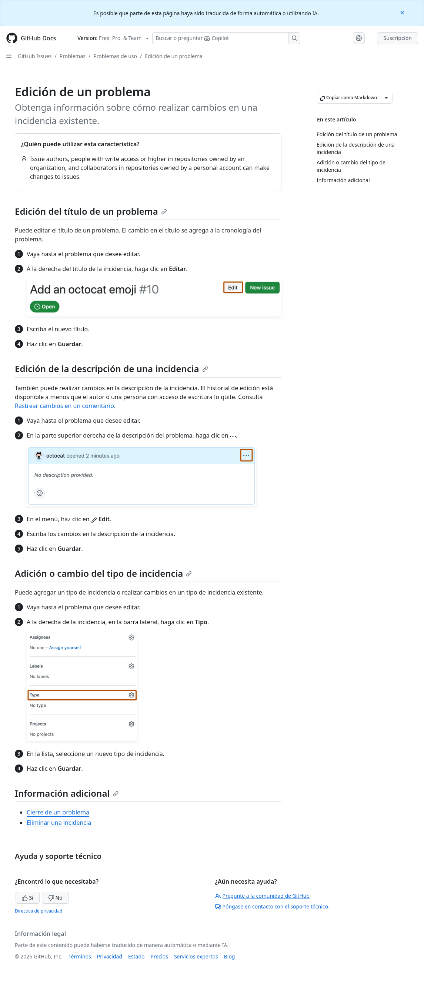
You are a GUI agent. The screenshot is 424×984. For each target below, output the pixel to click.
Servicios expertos (196, 956)
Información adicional (66, 793)
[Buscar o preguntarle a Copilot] (226, 38)
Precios (159, 956)
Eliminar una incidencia (59, 823)
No (55, 897)
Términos (80, 956)
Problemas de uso (115, 56)
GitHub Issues (35, 56)
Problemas (73, 56)
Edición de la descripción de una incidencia (111, 368)
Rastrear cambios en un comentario (64, 406)
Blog (229, 956)
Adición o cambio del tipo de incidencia (103, 573)
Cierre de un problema (58, 812)
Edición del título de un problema (91, 211)
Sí (27, 897)
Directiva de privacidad (38, 911)
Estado (136, 956)
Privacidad (109, 956)
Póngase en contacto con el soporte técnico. (272, 906)
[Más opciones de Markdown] (386, 98)
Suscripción (397, 37)
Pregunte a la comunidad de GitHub (262, 895)
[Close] (403, 12)
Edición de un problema (174, 56)
